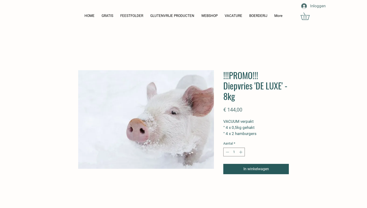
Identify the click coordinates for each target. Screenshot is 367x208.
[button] (309, 16)
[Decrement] (227, 152)
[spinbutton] (234, 152)
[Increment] (241, 152)
